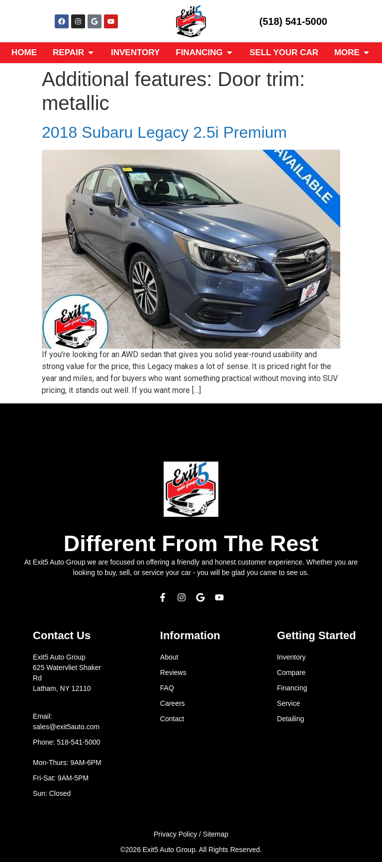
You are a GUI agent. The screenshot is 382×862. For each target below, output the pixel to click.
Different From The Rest (191, 543)
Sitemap (215, 834)
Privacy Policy (175, 834)
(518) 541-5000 (293, 21)
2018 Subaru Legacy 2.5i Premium (164, 132)
